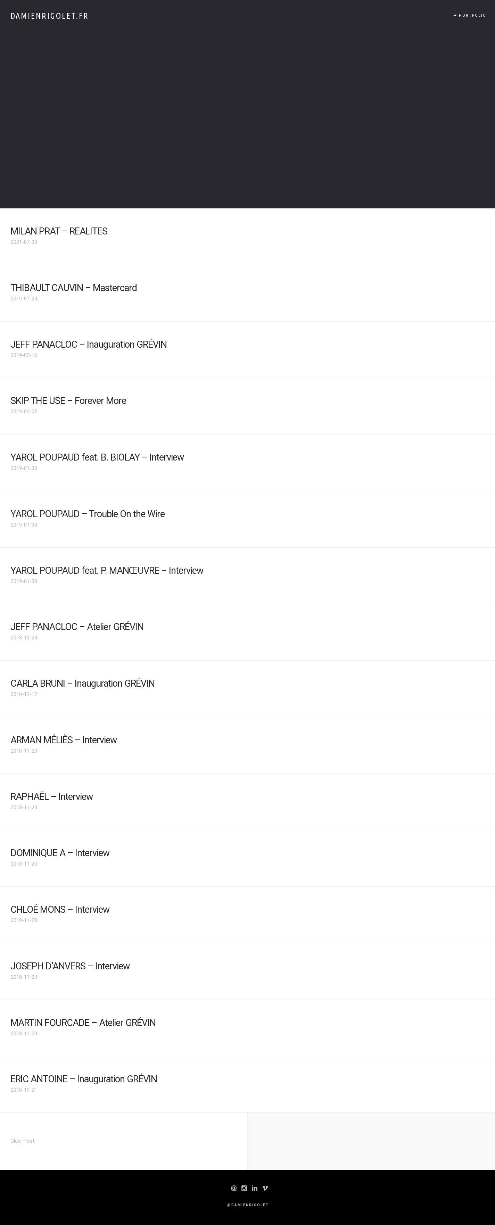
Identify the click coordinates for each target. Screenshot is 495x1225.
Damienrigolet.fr (49, 15)
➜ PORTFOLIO (469, 15)
